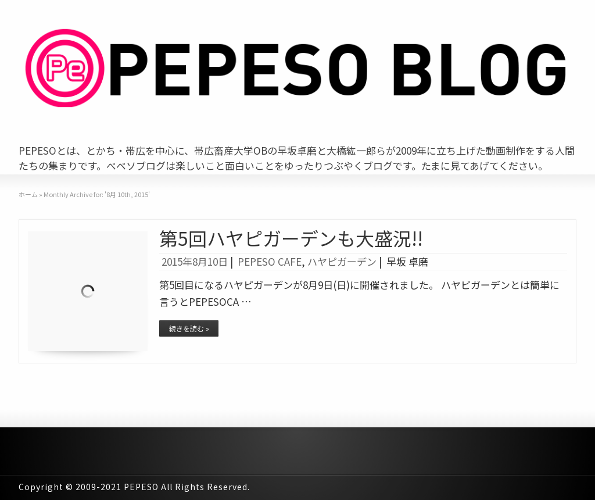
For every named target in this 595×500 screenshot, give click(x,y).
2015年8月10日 (195, 261)
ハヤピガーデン (342, 261)
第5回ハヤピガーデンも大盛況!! (291, 237)
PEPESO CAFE (270, 261)
